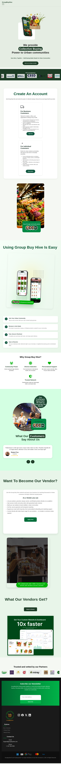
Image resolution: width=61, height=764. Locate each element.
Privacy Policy (7, 730)
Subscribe (30, 702)
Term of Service (7, 728)
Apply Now (30, 519)
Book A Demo (30, 609)
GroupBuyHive (7, 2)
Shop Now (30, 171)
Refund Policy (7, 733)
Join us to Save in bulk (30, 63)
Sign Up (30, 133)
